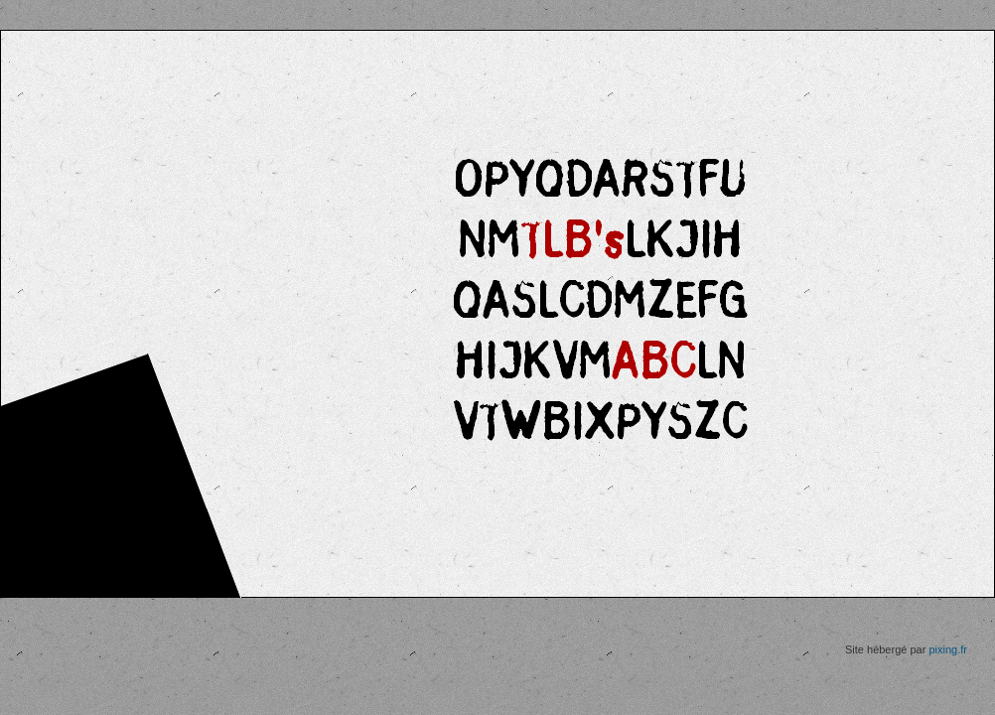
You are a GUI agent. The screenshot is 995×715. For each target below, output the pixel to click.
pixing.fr (947, 649)
